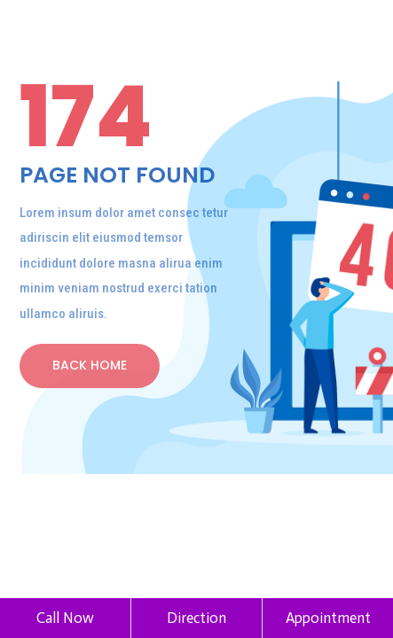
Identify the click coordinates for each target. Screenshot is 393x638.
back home (89, 365)
